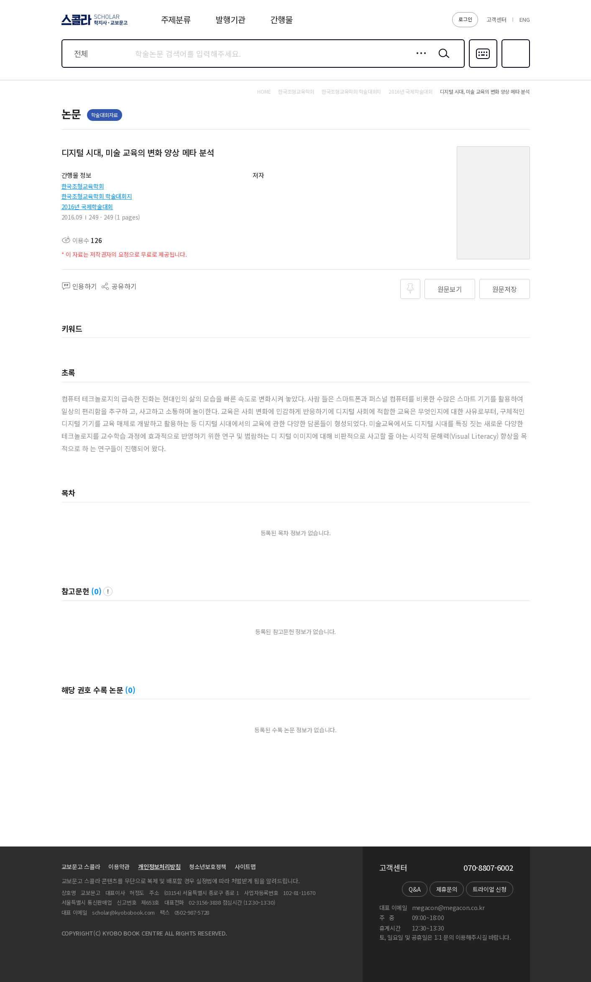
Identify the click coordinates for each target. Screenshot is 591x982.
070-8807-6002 (488, 867)
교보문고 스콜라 (80, 866)
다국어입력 (483, 67)
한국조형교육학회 (82, 186)
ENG (524, 19)
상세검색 (419, 59)
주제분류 (176, 19)
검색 (442, 59)
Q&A (414, 889)
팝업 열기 (108, 591)
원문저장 (504, 289)
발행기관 (230, 19)
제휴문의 (447, 889)
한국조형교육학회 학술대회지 (96, 196)
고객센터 (496, 19)
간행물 (281, 19)
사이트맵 (245, 866)
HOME (264, 92)
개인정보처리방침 (159, 866)
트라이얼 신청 (489, 889)
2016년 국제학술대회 (87, 206)
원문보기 (449, 289)
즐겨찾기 (514, 67)
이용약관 (119, 866)
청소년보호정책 (207, 866)
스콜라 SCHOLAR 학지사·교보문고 (93, 24)
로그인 (465, 19)
